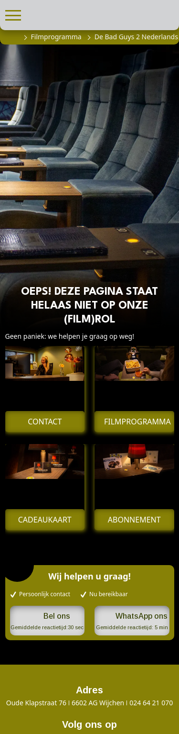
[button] (13, 14)
